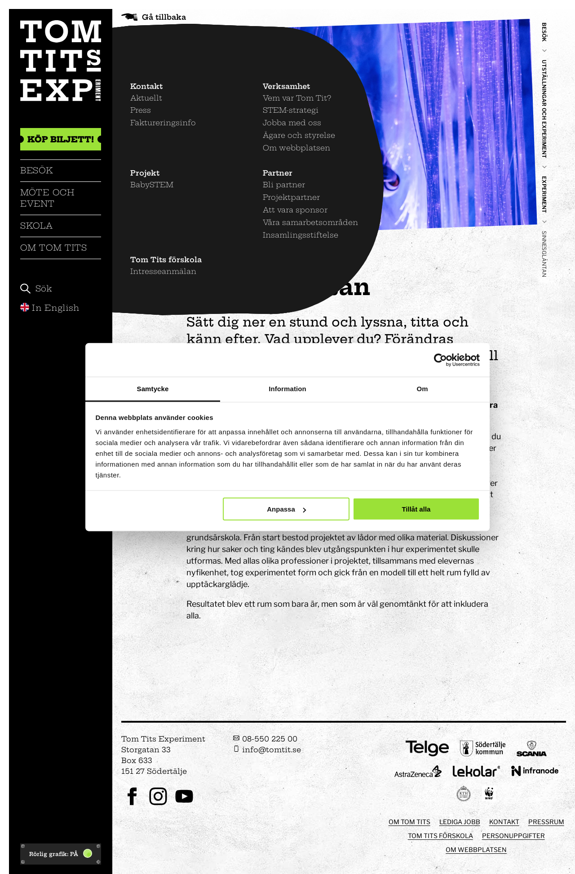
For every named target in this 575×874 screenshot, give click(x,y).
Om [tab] (422, 389)
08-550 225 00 (265, 738)
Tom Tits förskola (440, 835)
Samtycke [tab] (153, 389)
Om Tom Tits (53, 248)
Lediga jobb (459, 821)
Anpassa (286, 509)
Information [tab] (287, 389)
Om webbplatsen (476, 849)
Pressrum (546, 821)
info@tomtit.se (267, 749)
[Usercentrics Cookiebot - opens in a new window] (440, 359)
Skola (36, 226)
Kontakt (504, 821)
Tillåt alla (416, 509)
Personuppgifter (513, 835)
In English (50, 308)
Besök (36, 170)
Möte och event (47, 197)
